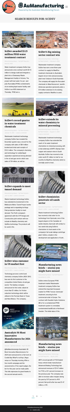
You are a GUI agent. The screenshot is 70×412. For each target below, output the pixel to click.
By (24, 61)
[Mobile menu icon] (66, 6)
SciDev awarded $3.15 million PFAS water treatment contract (16, 54)
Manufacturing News (11, 61)
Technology (55, 59)
